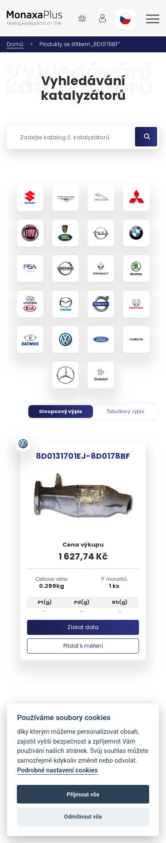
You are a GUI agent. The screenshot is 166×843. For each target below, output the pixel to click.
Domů (15, 44)
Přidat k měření (83, 646)
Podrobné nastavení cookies (57, 770)
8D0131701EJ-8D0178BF (83, 455)
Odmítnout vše (83, 816)
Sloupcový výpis (60, 411)
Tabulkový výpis (125, 411)
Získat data (83, 627)
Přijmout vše (82, 794)
